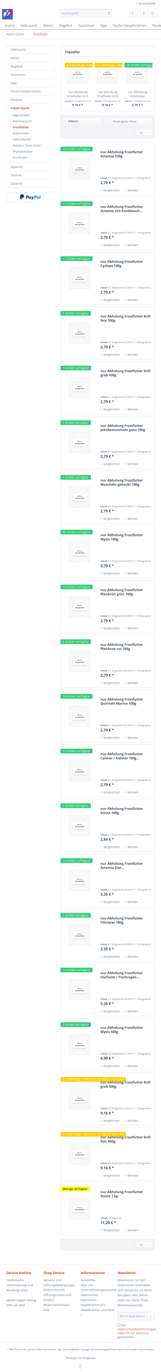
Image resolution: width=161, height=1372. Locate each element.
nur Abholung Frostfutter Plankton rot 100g (121, 646)
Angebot (16, 66)
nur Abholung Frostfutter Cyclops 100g (121, 263)
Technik (16, 175)
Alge (14, 83)
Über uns (87, 1285)
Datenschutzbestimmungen (137, 1329)
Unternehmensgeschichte (98, 1290)
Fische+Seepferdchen (26, 91)
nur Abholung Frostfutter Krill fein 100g (125, 318)
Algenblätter (21, 115)
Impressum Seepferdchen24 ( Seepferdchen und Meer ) (98, 1307)
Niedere (16, 100)
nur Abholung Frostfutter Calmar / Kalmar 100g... (121, 756)
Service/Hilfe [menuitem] (146, 3)
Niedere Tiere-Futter (27, 145)
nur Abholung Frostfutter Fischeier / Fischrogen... (121, 975)
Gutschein (18, 75)
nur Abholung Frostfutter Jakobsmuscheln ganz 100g (122, 428)
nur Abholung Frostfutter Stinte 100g (121, 811)
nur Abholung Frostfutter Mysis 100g (121, 537)
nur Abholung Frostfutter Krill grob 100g (125, 373)
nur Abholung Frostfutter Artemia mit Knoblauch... (121, 209)
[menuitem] (86, 15)
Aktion (15, 58)
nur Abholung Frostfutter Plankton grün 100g (121, 592)
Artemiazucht (22, 121)
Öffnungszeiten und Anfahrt (57, 1297)
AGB (46, 1310)
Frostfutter (21, 127)
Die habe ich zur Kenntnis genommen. (137, 1331)
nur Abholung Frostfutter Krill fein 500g (107, 94)
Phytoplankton (23, 151)
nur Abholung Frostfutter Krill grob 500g (77, 94)
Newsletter (88, 1280)
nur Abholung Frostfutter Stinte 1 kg (121, 1194)
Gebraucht (18, 50)
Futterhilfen (21, 133)
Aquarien (17, 167)
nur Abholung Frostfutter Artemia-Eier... (121, 865)
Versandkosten (71, 1349)
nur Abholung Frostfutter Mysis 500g (121, 1030)
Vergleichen (110, 190)
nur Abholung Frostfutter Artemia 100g (137, 94)
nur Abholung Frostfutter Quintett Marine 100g (121, 701)
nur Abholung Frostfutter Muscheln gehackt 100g (121, 482)
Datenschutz (89, 1295)
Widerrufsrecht (54, 1290)
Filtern (71, 121)
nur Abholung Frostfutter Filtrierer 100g (121, 920)
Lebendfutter (22, 139)
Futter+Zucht (20, 108)
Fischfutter (20, 157)
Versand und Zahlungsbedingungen (59, 1282)
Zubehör (17, 184)
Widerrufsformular (56, 1305)
